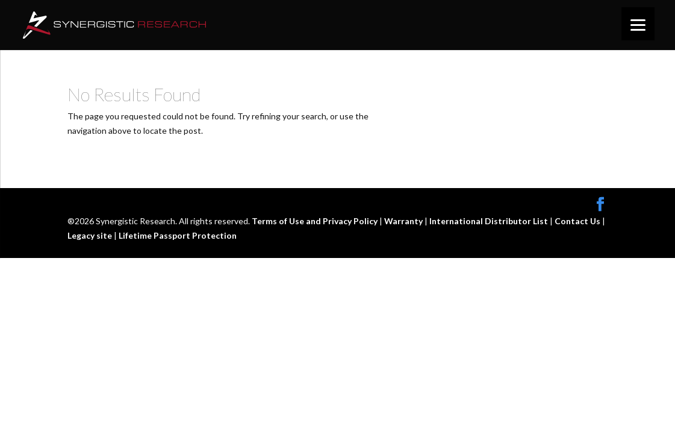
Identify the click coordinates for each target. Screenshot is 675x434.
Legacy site (90, 235)
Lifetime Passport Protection (178, 235)
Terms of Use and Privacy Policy (315, 221)
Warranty (404, 221)
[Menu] (638, 23)
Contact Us (578, 221)
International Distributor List (489, 221)
